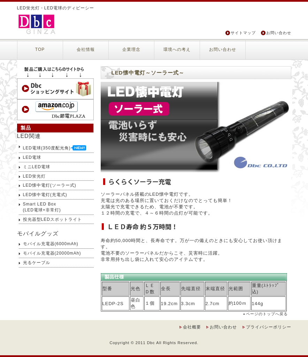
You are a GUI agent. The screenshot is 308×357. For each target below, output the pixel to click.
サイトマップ (243, 33)
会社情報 (86, 49)
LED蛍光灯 (34, 176)
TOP (40, 49)
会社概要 (192, 327)
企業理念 (131, 49)
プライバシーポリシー (268, 327)
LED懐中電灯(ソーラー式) (49, 185)
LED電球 (32, 157)
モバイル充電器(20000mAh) (52, 253)
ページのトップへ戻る (267, 314)
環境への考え (177, 49)
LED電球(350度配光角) (54, 147)
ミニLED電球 (36, 166)
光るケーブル (36, 262)
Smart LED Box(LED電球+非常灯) (42, 207)
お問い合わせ (278, 33)
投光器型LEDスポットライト (52, 219)
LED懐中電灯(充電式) (45, 194)
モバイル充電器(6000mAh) (50, 243)
